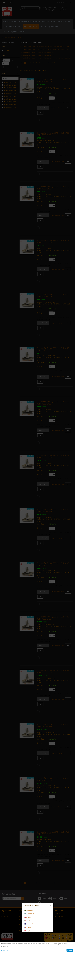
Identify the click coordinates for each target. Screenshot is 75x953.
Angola (27, 931)
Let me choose (5, 950)
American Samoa (30, 924)
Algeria (27, 920)
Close (51, 906)
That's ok (69, 950)
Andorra (27, 927)
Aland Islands (29, 913)
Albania (27, 917)
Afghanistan (28, 910)
